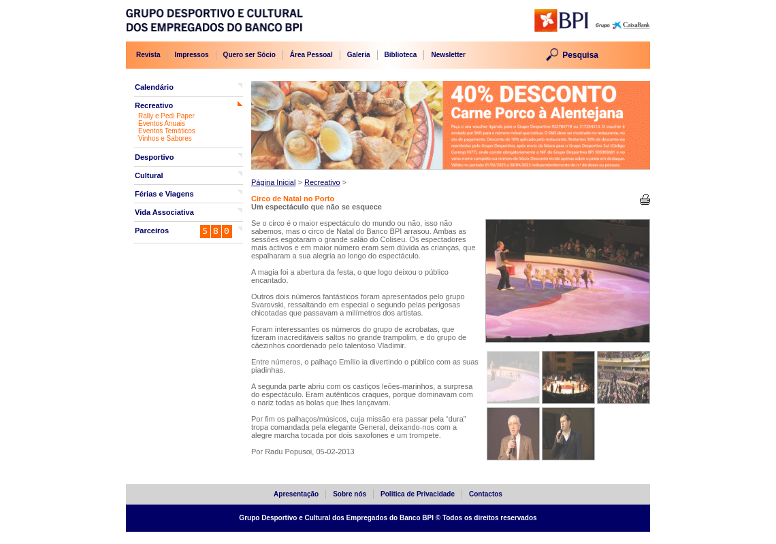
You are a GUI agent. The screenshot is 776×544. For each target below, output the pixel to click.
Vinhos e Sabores (165, 138)
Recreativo (154, 105)
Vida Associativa (164, 212)
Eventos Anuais (161, 123)
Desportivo (154, 157)
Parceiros (152, 230)
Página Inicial (273, 182)
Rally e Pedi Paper (166, 116)
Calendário (154, 87)
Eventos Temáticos (166, 131)
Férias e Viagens (164, 194)
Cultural (149, 175)
